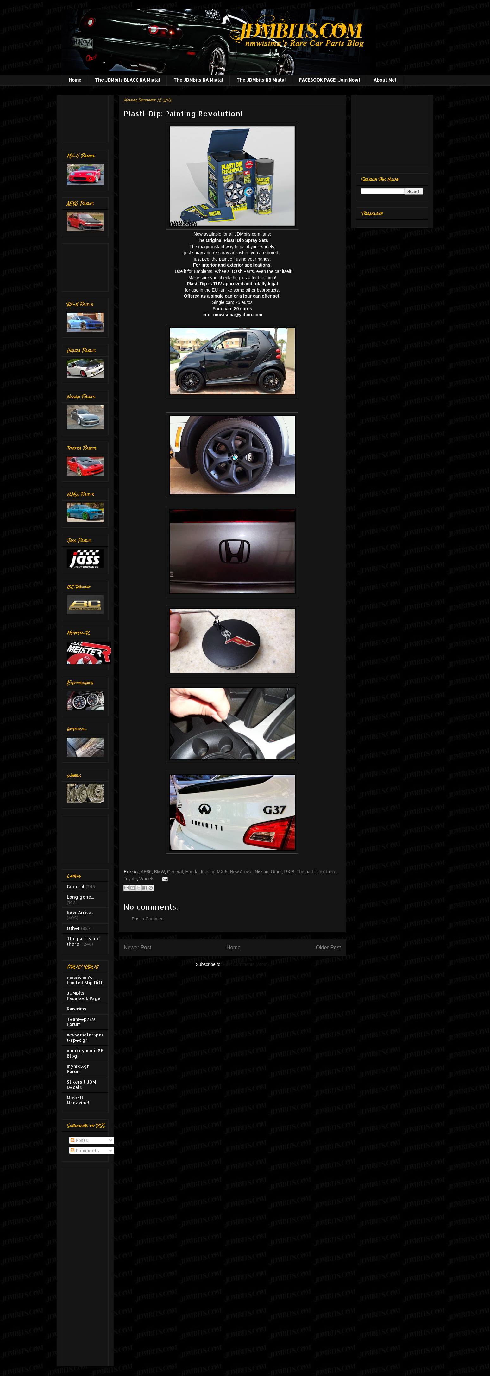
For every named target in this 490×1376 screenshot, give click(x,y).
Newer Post (137, 947)
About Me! (385, 80)
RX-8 (289, 871)
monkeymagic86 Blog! (85, 1053)
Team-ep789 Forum (81, 1022)
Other (276, 871)
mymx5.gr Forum (78, 1068)
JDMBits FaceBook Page (84, 995)
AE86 (146, 871)
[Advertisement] (86, 117)
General (175, 871)
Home (75, 80)
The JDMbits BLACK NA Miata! (127, 80)
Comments (85, 1150)
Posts (79, 1140)
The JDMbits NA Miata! (198, 80)
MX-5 (222, 871)
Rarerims (76, 1008)
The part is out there (316, 871)
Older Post (328, 947)
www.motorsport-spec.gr (85, 1037)
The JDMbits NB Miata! (261, 80)
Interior (208, 871)
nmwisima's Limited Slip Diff (85, 980)
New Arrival (241, 871)
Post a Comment (148, 918)
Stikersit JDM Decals (81, 1084)
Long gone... (80, 897)
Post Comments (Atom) (246, 964)
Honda (191, 871)
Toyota (130, 878)
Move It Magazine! (78, 1100)
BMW (159, 871)
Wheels (146, 878)
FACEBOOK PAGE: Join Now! (329, 80)
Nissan (261, 871)
